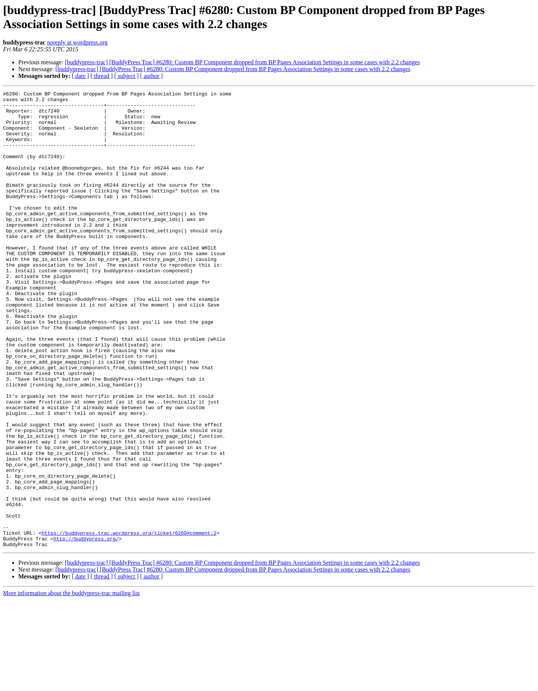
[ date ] (80, 76)
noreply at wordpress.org (77, 42)
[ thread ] (101, 76)
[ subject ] (126, 76)
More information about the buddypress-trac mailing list (71, 684)
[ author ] (151, 76)
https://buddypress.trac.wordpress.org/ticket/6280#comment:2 (128, 621)
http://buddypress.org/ (86, 628)
